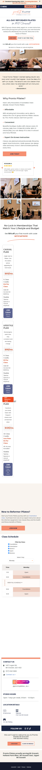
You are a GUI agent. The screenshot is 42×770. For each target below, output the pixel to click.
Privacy (23, 766)
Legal (19, 766)
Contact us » (11, 674)
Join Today (14, 154)
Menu (3, 7)
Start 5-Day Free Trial (25, 38)
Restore (11, 553)
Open (10, 551)
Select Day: (20, 557)
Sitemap (29, 766)
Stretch (11, 548)
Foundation (12, 544)
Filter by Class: (20, 542)
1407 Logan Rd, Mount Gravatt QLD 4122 (22, 69)
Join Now (13, 528)
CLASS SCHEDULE (27, 743)
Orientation (12, 546)
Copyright (13, 766)
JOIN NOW (29, 6)
